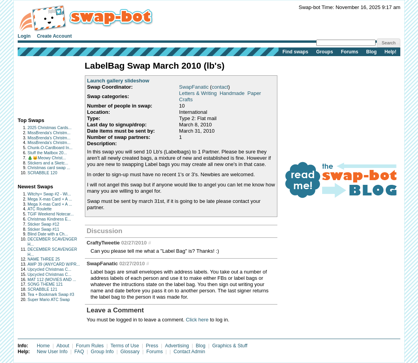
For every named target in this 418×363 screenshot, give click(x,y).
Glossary (130, 351)
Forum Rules (90, 345)
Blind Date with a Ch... (48, 234)
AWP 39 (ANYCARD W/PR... (54, 264)
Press (152, 345)
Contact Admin (189, 351)
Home (43, 345)
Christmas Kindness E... (49, 219)
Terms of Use (124, 345)
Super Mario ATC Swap (49, 299)
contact (220, 87)
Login (24, 36)
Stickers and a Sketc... (48, 163)
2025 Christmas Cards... (50, 128)
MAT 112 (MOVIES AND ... (52, 279)
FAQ (79, 351)
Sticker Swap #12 (43, 224)
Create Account (54, 36)
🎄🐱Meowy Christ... (47, 158)
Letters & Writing (198, 93)
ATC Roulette (40, 209)
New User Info (52, 351)
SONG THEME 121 (45, 284)
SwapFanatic (194, 87)
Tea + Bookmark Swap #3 (51, 294)
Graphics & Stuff (230, 345)
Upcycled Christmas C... (49, 269)
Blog (371, 52)
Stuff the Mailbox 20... (47, 153)
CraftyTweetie (103, 243)
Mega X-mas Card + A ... (50, 199)
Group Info (102, 351)
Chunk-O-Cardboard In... (50, 148)
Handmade (232, 93)
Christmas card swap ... (49, 168)
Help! (390, 52)
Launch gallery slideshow (118, 81)
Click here (197, 320)
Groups (324, 52)
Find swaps (295, 52)
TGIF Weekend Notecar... (51, 214)
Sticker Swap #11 (43, 229)
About (63, 345)
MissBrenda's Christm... (49, 133)
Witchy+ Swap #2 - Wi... (49, 194)
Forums (349, 52)
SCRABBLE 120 (42, 173)
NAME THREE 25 (44, 259)
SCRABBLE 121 (42, 289)
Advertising (177, 345)
